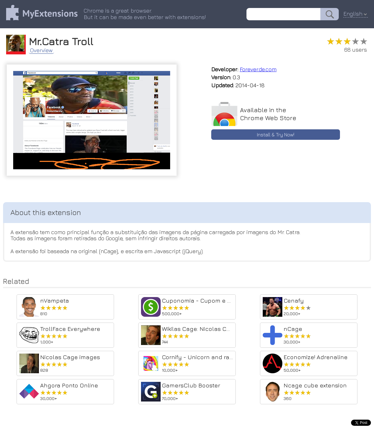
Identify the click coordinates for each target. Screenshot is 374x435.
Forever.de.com (258, 69)
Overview (41, 50)
